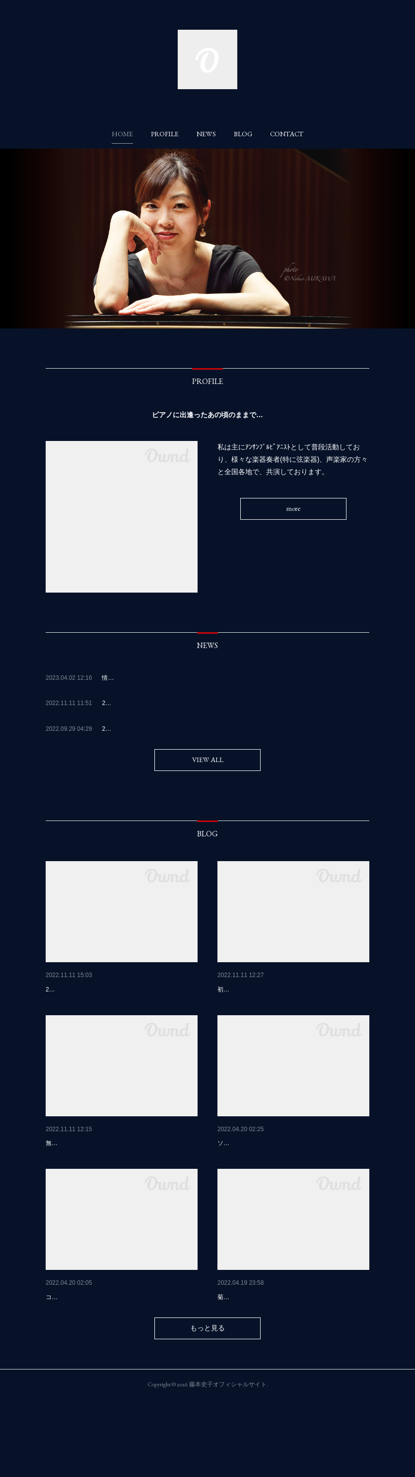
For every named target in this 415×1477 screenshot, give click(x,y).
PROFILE (165, 133)
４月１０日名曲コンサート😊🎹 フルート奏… (291, 1348)
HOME (122, 133)
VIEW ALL (207, 759)
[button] (122, 134)
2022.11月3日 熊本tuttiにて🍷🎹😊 (103, 1169)
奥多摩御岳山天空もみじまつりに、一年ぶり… (119, 989)
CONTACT (286, 133)
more (293, 508)
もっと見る (207, 1405)
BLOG (243, 133)
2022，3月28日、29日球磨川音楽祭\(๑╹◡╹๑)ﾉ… (121, 1348)
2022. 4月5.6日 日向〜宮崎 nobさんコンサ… (291, 1169)
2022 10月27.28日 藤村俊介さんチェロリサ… (290, 989)
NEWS (206, 133)
